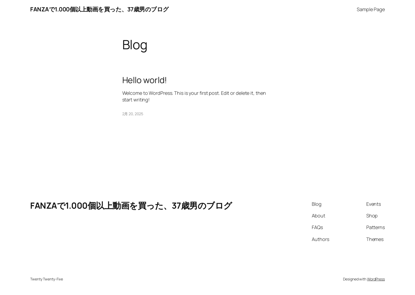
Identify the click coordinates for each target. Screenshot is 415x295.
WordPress (376, 278)
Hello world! (144, 80)
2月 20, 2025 (132, 113)
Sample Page (371, 9)
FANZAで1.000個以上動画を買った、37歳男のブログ (99, 9)
